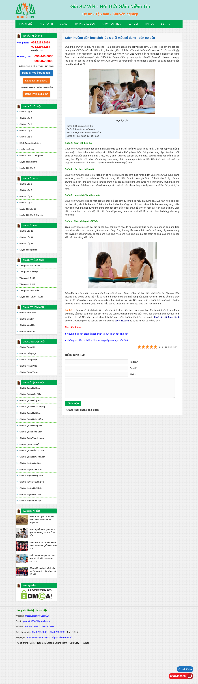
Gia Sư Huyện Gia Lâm (30, 463)
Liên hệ (165, 24)
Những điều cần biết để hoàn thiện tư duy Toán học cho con (97, 333)
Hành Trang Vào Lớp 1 (30, 143)
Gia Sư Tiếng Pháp (28, 366)
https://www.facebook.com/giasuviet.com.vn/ (48, 637)
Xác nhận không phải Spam (83, 409)
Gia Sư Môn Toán (27, 312)
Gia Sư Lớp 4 (25, 130)
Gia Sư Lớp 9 (25, 202)
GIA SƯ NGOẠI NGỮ (34, 341)
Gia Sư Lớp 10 (26, 231)
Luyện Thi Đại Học (28, 250)
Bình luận (73, 403)
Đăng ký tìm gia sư (36, 80)
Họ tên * (133, 362)
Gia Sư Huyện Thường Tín (31, 482)
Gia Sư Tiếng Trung (28, 372)
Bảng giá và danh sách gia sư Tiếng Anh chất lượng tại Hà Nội (43, 571)
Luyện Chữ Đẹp (26, 149)
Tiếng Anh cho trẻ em (29, 265)
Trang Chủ (25, 24)
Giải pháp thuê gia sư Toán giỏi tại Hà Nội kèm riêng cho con (42, 558)
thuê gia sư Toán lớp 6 (166, 317)
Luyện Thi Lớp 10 (27, 209)
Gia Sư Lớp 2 (25, 118)
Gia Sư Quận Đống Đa (30, 400)
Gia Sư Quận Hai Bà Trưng (32, 407)
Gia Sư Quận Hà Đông (30, 413)
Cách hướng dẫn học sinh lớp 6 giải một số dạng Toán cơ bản (110, 37)
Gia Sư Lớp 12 (26, 243)
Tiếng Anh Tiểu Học (28, 272)
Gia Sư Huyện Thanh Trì (30, 469)
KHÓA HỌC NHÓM (111, 24)
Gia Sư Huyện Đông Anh (31, 476)
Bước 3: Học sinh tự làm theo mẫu (84, 132)
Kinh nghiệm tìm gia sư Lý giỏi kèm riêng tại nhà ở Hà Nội (42, 532)
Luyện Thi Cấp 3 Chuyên (31, 215)
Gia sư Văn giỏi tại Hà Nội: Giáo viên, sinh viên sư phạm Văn (42, 519)
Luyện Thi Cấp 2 (27, 168)
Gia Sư (64, 24)
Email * (133, 368)
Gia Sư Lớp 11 (26, 237)
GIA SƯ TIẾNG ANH (33, 260)
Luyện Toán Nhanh (28, 162)
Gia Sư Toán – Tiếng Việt (31, 155)
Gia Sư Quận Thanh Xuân (31, 438)
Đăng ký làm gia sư (36, 94)
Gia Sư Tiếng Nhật (28, 360)
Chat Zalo (185, 669)
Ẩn (126, 120)
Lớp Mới (133, 24)
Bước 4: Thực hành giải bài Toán (83, 136)
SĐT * (132, 374)
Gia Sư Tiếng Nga (27, 353)
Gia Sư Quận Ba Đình (29, 388)
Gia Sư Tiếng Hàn (27, 347)
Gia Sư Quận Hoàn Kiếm (31, 419)
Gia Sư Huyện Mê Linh (30, 494)
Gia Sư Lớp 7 (25, 190)
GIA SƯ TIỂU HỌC (32, 106)
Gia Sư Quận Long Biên (30, 432)
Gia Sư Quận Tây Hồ (29, 444)
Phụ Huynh (46, 24)
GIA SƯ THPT (30, 225)
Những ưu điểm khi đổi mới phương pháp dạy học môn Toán (98, 340)
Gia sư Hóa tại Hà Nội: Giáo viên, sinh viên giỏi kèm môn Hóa (43, 545)
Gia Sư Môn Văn (27, 331)
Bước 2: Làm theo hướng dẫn (81, 129)
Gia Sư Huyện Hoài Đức (30, 488)
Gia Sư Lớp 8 (25, 196)
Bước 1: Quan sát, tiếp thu (80, 126)
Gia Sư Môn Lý (26, 319)
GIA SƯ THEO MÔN (33, 307)
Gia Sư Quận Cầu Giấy (30, 394)
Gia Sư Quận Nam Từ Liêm (32, 457)
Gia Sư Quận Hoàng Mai (30, 425)
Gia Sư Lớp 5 (25, 137)
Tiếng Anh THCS (27, 278)
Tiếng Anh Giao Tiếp (29, 290)
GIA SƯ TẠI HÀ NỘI (33, 382)
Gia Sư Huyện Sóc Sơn (30, 501)
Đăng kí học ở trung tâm (36, 72)
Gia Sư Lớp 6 (25, 184)
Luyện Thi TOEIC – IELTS (31, 297)
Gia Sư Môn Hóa (27, 325)
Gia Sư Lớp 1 (25, 112)
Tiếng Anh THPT (27, 284)
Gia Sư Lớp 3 (25, 124)
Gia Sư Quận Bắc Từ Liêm (31, 450)
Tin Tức (149, 24)
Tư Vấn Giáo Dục (85, 24)
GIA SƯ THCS (30, 178)
